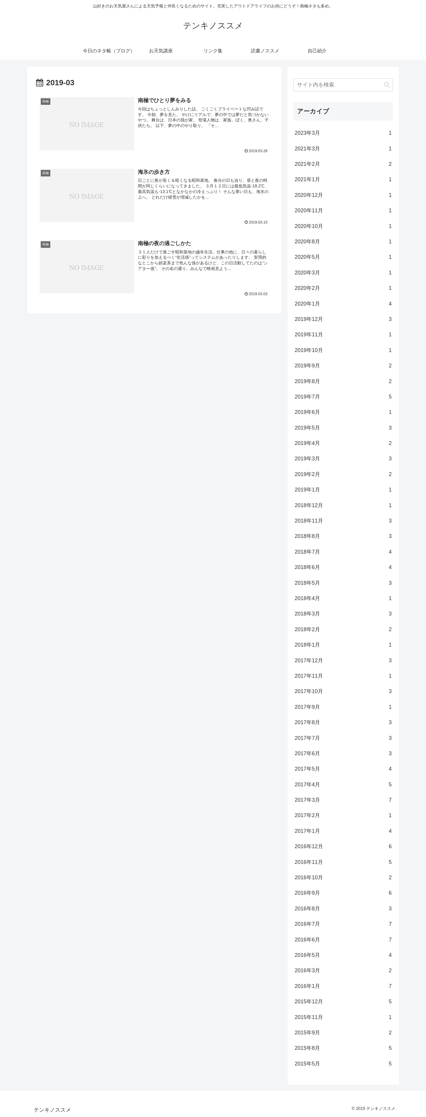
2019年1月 (343, 489)
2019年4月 (343, 443)
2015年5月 (343, 1063)
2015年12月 (343, 1001)
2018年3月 (343, 613)
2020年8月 (343, 241)
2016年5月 (343, 955)
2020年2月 (343, 288)
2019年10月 (343, 350)
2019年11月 (343, 334)
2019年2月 (343, 474)
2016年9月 (343, 893)
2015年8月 (343, 1048)
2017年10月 (343, 691)
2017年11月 (343, 676)
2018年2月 (343, 629)
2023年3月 (343, 133)
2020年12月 (343, 195)
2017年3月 (343, 800)
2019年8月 (343, 381)
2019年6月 (343, 412)
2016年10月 (343, 877)
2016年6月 (343, 939)
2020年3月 (343, 272)
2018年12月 (343, 505)
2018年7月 (343, 552)
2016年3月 (343, 970)
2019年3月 (343, 458)
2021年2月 (343, 164)
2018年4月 (343, 598)
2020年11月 (343, 210)
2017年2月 (343, 815)
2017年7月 (343, 738)
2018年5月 (343, 583)
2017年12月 (343, 660)
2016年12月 (343, 846)
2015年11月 (343, 1017)
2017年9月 (343, 707)
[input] (343, 84)
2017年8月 (343, 722)
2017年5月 (343, 769)
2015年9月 (343, 1032)
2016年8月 (343, 908)
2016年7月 (343, 924)
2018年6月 (343, 567)
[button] (387, 84)
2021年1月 (343, 179)
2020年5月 (343, 257)
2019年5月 (343, 428)
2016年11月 (343, 862)
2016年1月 (343, 986)
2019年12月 (343, 319)
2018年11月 (343, 520)
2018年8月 (343, 536)
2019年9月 (343, 365)
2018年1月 (343, 645)
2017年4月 (343, 784)
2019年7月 (343, 396)
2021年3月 (343, 148)
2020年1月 (343, 303)
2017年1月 (343, 831)
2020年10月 (343, 226)
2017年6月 (343, 753)
